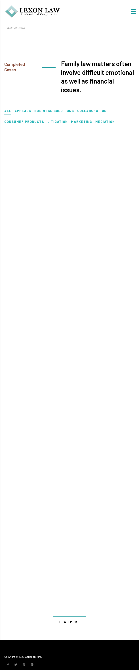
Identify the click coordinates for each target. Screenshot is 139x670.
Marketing (81, 122)
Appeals (22, 111)
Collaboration (92, 111)
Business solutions (54, 111)
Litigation (57, 122)
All (7, 111)
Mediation (105, 122)
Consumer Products (24, 122)
